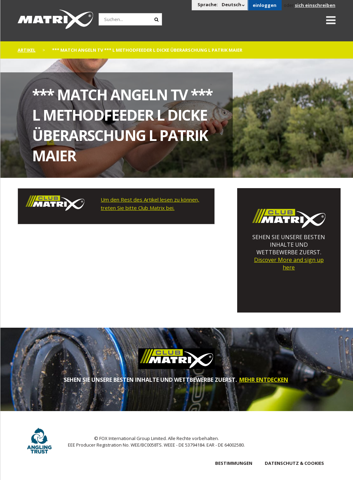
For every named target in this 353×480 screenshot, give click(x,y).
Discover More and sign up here (289, 263)
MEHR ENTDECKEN (263, 380)
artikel (27, 50)
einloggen (264, 5)
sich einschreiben (315, 5)
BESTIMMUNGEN (233, 463)
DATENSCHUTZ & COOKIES (294, 463)
